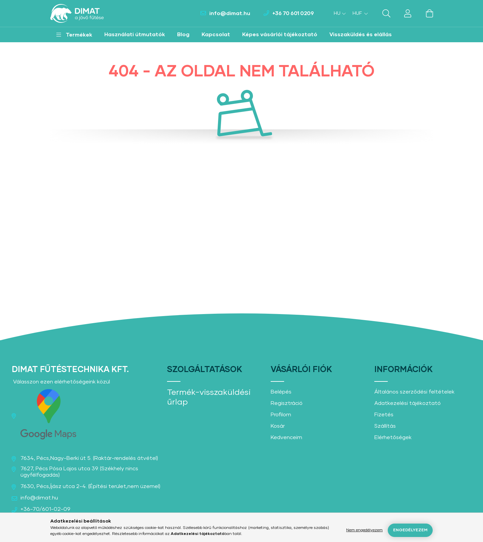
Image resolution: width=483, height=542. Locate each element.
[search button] (386, 13)
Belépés (281, 392)
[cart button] (429, 13)
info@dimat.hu (229, 13)
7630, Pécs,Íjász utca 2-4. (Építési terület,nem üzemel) (90, 486)
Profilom (281, 414)
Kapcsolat (216, 34)
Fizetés (383, 414)
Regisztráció (287, 403)
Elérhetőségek (393, 437)
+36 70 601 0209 (293, 13)
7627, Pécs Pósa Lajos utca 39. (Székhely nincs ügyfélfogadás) (79, 472)
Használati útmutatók (134, 34)
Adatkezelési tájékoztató (407, 403)
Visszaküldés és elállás (360, 34)
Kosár (278, 426)
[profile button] (408, 13)
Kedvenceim (286, 437)
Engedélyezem (410, 530)
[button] (74, 34)
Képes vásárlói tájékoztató (279, 34)
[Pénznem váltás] (358, 13)
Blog (183, 34)
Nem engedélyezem (364, 530)
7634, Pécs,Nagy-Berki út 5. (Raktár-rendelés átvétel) (89, 458)
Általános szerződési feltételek (414, 392)
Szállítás (385, 426)
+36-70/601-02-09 (45, 509)
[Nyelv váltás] (338, 13)
